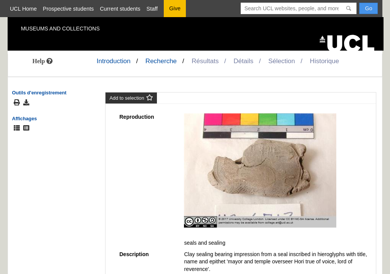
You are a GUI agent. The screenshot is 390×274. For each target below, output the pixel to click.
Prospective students (68, 9)
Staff (152, 9)
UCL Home (23, 9)
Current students (120, 9)
